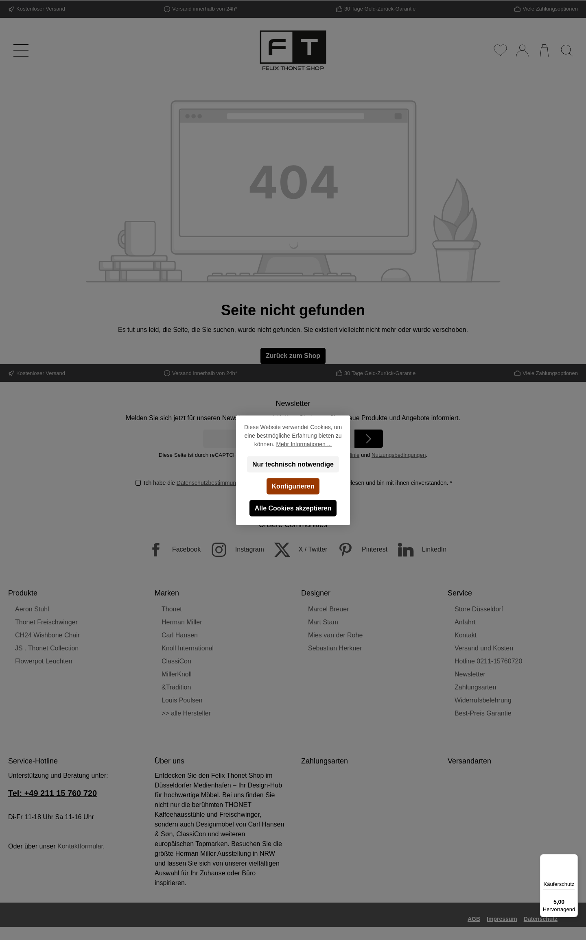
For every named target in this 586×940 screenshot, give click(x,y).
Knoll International (188, 648)
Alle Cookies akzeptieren (293, 507)
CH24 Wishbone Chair (47, 635)
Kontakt (466, 635)
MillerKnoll (177, 674)
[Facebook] (170, 549)
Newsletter (470, 674)
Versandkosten (310, 935)
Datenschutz (541, 919)
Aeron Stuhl (32, 609)
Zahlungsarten (475, 687)
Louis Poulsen (182, 700)
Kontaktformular (80, 846)
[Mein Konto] (522, 50)
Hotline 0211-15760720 (488, 661)
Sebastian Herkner (335, 648)
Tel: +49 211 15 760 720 (52, 793)
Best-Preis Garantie (483, 713)
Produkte (22, 593)
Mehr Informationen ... (304, 444)
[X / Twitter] (296, 549)
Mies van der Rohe (335, 635)
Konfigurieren (293, 485)
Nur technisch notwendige (293, 463)
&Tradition (176, 687)
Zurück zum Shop (293, 355)
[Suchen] (566, 50)
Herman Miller (182, 622)
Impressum (502, 919)
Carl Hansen (180, 635)
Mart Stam (323, 622)
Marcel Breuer (328, 609)
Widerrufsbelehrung (483, 700)
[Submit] (368, 439)
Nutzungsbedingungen (399, 455)
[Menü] (19, 50)
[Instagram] (233, 549)
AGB (474, 919)
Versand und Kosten (484, 648)
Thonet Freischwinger (46, 622)
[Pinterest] (358, 549)
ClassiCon (176, 661)
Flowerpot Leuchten (43, 661)
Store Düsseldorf (479, 609)
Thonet (172, 609)
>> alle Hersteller (186, 713)
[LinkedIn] (418, 549)
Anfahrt (465, 622)
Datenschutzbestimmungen (210, 483)
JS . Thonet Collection (47, 648)
